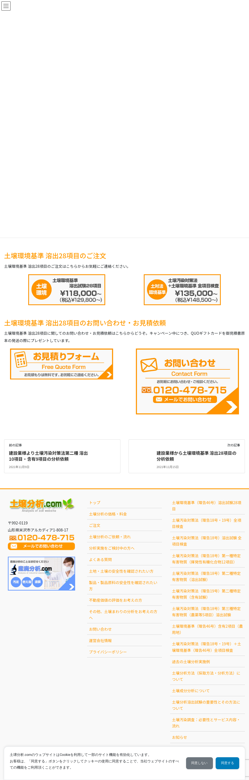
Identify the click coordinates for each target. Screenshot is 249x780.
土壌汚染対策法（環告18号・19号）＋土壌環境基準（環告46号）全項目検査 (206, 647)
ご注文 (94, 525)
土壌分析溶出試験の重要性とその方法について (206, 705)
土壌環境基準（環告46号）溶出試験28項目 (206, 505)
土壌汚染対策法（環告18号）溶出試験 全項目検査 (207, 541)
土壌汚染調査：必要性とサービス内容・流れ (206, 723)
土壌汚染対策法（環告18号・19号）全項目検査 (206, 523)
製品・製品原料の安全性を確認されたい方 (123, 585)
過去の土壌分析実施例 (191, 661)
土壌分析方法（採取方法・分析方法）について (206, 676)
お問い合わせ (100, 629)
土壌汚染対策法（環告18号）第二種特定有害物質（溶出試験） (206, 576)
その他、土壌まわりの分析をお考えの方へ (123, 614)
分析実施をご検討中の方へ (112, 548)
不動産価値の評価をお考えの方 (115, 600)
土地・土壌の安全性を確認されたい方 (121, 571)
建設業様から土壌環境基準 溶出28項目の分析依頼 (197, 456)
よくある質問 (100, 559)
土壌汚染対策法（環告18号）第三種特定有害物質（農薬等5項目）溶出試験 (206, 611)
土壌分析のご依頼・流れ (110, 536)
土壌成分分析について (191, 690)
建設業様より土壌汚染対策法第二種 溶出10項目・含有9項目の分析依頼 (48, 456)
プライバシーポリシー (108, 652)
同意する (227, 763)
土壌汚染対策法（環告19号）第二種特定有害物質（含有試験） (206, 594)
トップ (94, 502)
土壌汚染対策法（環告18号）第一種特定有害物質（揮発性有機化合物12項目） (206, 559)
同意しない (198, 763)
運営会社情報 (100, 640)
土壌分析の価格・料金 (108, 514)
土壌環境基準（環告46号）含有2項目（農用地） (207, 629)
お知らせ (179, 737)
